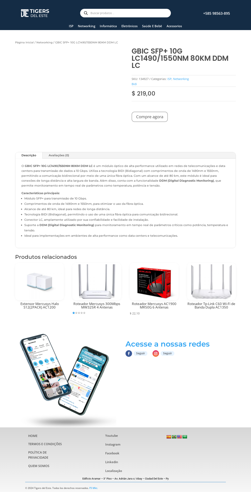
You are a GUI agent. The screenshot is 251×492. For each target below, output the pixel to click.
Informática (108, 26)
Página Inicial (24, 42)
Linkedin (111, 462)
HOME (32, 436)
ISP (71, 26)
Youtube (111, 435)
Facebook (112, 453)
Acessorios (174, 26)
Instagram (112, 444)
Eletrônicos (129, 26)
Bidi (134, 84)
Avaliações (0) (59, 155)
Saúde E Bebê (152, 26)
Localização (113, 471)
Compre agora (149, 116)
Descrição (28, 155)
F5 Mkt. (93, 488)
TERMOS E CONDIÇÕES (45, 444)
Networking (86, 26)
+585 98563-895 (216, 13)
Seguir (140, 353)
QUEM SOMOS (38, 466)
